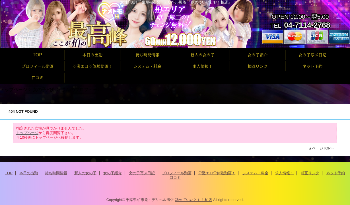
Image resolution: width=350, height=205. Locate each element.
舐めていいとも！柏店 (193, 200)
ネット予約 (335, 173)
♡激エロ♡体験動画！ (216, 173)
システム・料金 (255, 173)
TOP (37, 54)
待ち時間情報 (56, 173)
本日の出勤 (28, 173)
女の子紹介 (44, 89)
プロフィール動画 (177, 173)
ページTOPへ (323, 148)
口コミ (175, 177)
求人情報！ (284, 173)
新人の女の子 (85, 173)
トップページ (13, 89)
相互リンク (310, 173)
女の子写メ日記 (142, 173)
